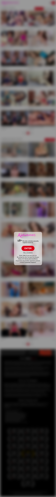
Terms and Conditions (31, 259)
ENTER (28, 248)
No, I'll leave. (28, 252)
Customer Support (30, 262)
